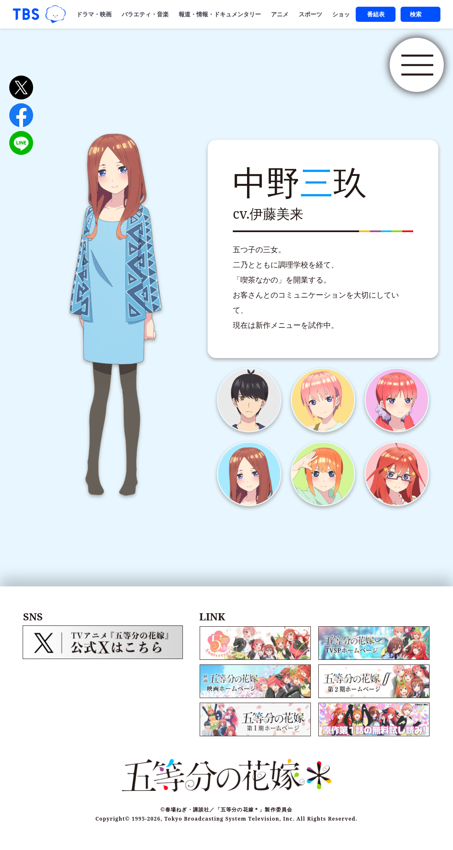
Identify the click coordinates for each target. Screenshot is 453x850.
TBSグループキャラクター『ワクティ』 (55, 14)
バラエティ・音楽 (145, 14)
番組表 (376, 14)
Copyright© (113, 811)
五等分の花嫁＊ (142, 71)
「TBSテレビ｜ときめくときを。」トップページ (26, 14)
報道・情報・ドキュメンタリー (220, 14)
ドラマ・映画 (94, 14)
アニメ (280, 14)
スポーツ (310, 14)
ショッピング (349, 14)
